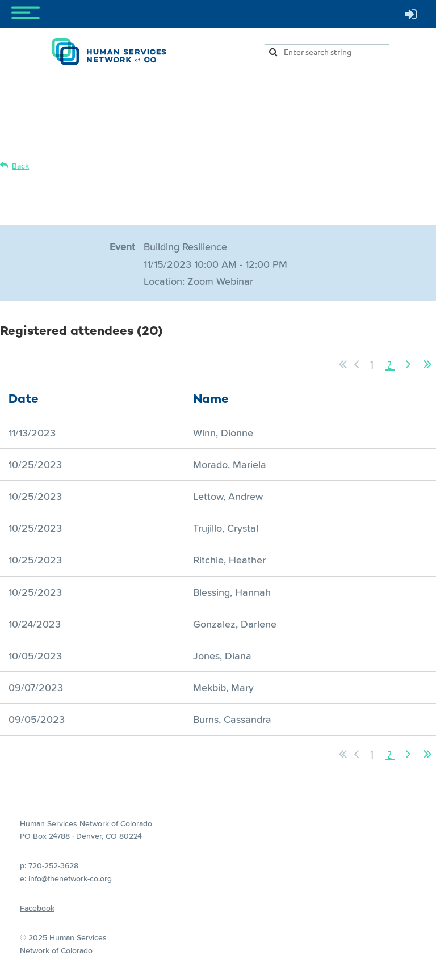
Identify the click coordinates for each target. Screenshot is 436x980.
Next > (408, 364)
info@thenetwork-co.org (70, 878)
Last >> (427, 364)
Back (20, 165)
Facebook (37, 907)
